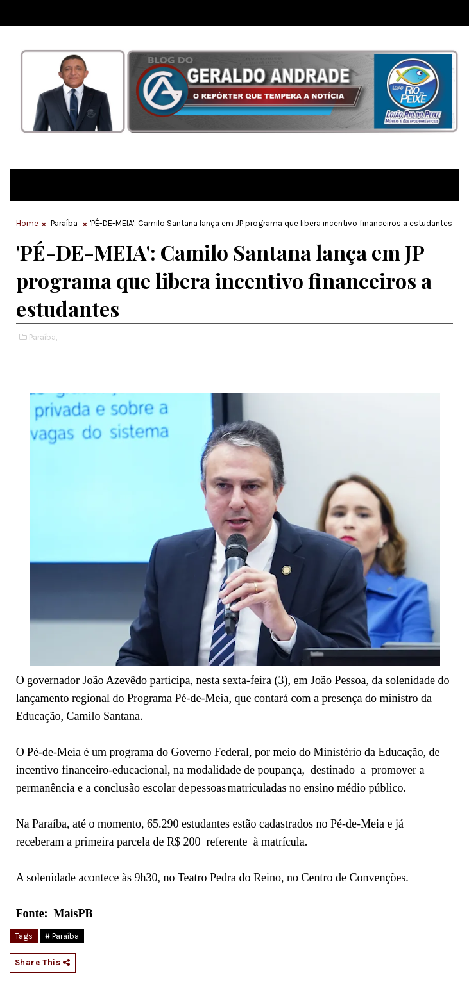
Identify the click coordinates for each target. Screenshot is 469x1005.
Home (27, 223)
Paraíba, (43, 337)
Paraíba (64, 223)
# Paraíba (62, 936)
